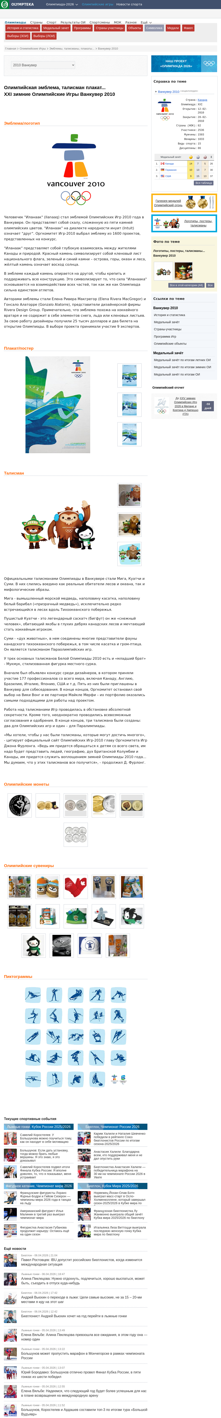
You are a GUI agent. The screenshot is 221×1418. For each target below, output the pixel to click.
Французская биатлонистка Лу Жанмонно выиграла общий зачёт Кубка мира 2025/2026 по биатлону (119, 1214)
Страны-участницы (109, 28)
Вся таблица (204, 183)
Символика (154, 28)
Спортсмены (100, 22)
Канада (169, 163)
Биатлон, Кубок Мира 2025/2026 (112, 1186)
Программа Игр (165, 336)
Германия (171, 170)
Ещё (144, 22)
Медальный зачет (56, 28)
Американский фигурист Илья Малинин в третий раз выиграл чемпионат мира (42, 1214)
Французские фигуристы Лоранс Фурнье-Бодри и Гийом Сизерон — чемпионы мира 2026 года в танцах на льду (45, 1198)
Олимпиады (15, 22)
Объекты (134, 28)
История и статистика (22, 28)
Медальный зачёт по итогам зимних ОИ (182, 367)
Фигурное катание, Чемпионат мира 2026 (39, 1186)
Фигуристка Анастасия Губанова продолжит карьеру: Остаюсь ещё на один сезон (44, 1231)
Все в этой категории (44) (186, 285)
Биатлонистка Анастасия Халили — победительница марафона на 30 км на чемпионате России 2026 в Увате (119, 1172)
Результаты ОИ (73, 22)
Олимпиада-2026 (60, 4)
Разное (131, 22)
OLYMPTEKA (17, 4)
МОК (117, 22)
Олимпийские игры (97, 4)
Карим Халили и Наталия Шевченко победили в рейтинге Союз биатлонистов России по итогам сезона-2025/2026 (119, 1138)
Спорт (52, 22)
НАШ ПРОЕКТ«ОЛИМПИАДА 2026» (176, 63)
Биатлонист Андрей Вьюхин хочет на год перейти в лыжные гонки (74, 1316)
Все (210, 285)
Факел (188, 28)
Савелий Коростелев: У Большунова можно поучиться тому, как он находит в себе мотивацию (46, 1138)
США (168, 176)
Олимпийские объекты (170, 343)
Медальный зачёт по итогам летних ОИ (182, 360)
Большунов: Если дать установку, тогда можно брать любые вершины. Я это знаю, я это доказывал (44, 1155)
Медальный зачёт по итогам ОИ (177, 374)
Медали (173, 28)
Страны (36, 22)
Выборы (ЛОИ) (44, 36)
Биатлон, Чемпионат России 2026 (112, 1127)
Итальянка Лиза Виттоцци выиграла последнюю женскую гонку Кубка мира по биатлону (120, 1231)
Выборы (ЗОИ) (17, 36)
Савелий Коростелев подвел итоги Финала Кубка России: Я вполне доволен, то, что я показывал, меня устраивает (45, 1172)
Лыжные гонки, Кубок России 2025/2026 (39, 1127)
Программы (82, 28)
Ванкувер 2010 (167, 91)
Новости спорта (129, 4)
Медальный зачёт (167, 322)
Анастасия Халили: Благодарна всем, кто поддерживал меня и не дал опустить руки (118, 1155)
